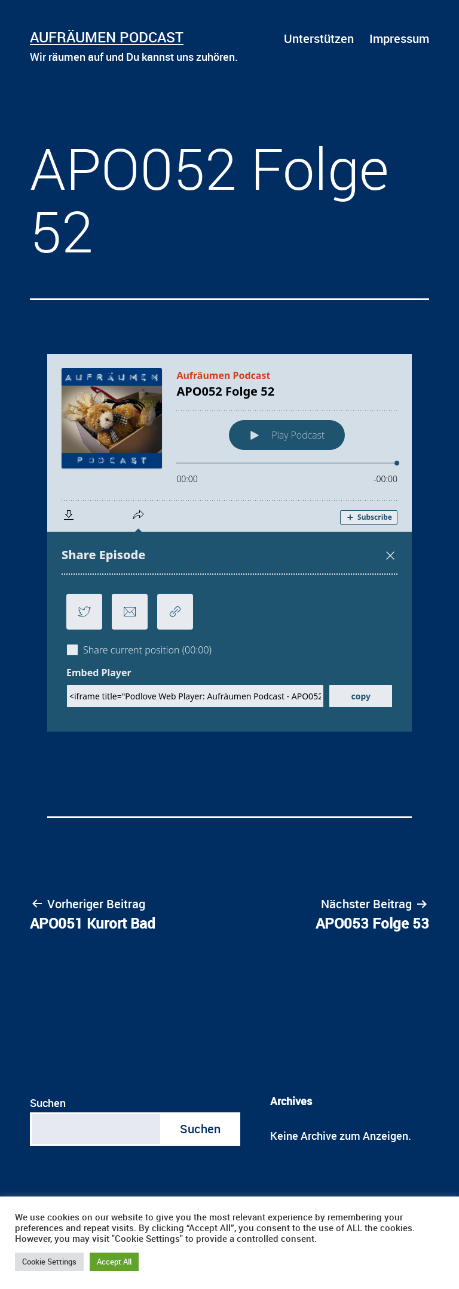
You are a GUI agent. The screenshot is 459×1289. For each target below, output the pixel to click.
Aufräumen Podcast (106, 37)
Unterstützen (319, 38)
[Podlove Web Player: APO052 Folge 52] (229, 543)
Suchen (48, 1103)
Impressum (399, 38)
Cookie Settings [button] (49, 1261)
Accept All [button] (114, 1261)
